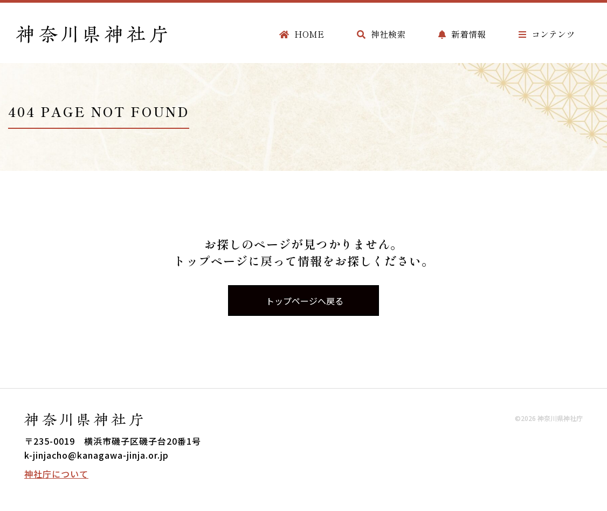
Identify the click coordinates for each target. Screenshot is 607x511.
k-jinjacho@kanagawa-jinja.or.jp (96, 454)
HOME (301, 33)
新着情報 (462, 33)
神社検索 (381, 33)
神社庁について (56, 473)
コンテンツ (547, 33)
